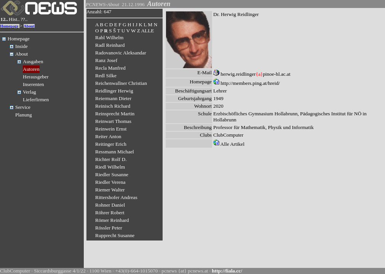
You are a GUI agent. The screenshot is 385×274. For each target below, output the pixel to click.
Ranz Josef (106, 60)
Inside (21, 46)
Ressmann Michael (114, 152)
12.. (4, 19)
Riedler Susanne (111, 174)
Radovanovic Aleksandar (120, 53)
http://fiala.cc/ (227, 271)
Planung (23, 115)
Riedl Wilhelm (110, 167)
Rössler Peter (108, 228)
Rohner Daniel (110, 205)
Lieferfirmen (36, 99)
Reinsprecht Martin (114, 113)
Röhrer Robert (110, 212)
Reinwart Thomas (113, 121)
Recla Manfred (110, 68)
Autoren (31, 69)
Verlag (29, 92)
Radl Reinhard (110, 45)
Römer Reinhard (112, 220)
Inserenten (33, 84)
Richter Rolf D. (111, 159)
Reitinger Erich (110, 144)
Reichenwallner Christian (121, 83)
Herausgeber (35, 77)
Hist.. (14, 19)
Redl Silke (106, 75)
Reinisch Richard (112, 106)
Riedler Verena (110, 182)
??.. (24, 19)
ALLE (147, 30)
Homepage (9, 26)
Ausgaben (33, 61)
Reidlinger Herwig (114, 91)
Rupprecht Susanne (114, 235)
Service (22, 107)
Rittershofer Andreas (116, 197)
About (29, 26)
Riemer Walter (110, 190)
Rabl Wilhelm (109, 37)
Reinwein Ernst (111, 129)
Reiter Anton (108, 136)
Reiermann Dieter (113, 98)
